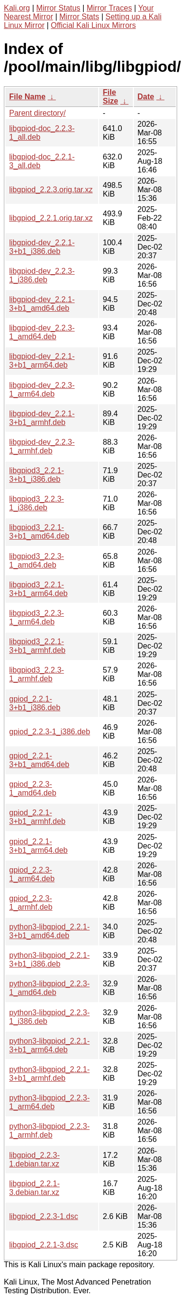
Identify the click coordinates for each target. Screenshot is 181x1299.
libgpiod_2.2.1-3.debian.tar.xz (34, 1188)
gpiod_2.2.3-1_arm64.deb (31, 874)
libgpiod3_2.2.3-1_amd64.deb (36, 560)
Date (146, 97)
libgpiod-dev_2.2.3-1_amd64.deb (42, 332)
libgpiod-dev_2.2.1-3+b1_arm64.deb (42, 360)
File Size (110, 96)
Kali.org (17, 8)
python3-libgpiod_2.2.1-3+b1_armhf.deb (49, 1073)
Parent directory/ (37, 113)
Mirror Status (58, 8)
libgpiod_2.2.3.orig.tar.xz (50, 190)
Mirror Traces (109, 8)
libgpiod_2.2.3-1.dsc (43, 1216)
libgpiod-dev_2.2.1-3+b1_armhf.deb (42, 418)
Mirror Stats (79, 17)
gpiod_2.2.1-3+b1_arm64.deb (38, 845)
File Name (27, 97)
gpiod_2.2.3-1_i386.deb (49, 732)
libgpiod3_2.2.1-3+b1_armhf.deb (37, 645)
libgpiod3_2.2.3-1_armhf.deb (36, 674)
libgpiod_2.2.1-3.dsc (43, 1245)
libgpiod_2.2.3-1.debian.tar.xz (34, 1159)
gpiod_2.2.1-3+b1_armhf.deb (37, 817)
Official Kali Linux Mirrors (93, 25)
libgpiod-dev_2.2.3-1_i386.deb (42, 275)
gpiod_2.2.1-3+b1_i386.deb (34, 703)
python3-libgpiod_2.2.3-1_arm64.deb (49, 1102)
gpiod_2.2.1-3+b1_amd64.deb (39, 760)
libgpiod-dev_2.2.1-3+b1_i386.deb (42, 247)
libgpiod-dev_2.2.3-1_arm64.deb (42, 389)
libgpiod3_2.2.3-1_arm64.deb (36, 617)
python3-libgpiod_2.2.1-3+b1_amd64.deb (49, 931)
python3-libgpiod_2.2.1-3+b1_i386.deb (49, 959)
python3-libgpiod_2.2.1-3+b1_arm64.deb (49, 1045)
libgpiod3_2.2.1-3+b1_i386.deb (36, 474)
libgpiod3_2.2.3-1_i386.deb (36, 503)
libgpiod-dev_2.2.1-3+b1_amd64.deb (42, 303)
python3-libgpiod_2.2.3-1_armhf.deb (49, 1130)
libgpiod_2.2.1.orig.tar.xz (50, 218)
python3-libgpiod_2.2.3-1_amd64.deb (49, 988)
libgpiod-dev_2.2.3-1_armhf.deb (42, 446)
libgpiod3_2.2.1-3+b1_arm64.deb (38, 589)
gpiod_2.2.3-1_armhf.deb (30, 902)
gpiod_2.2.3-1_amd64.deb (32, 788)
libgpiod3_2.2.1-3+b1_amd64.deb (39, 531)
